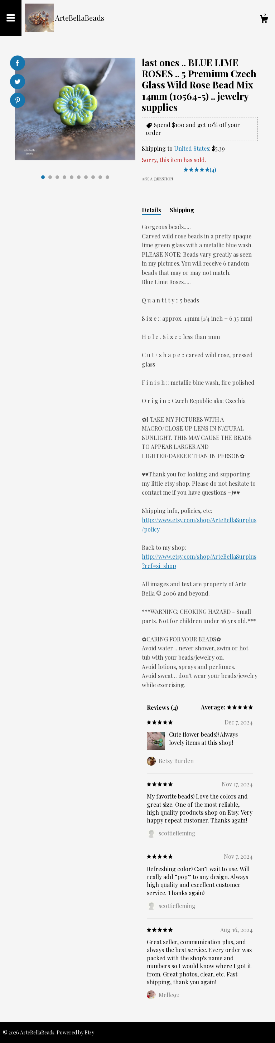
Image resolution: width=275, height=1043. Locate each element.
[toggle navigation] (10, 18)
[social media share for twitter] (18, 82)
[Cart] (264, 19)
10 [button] (107, 177)
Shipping (182, 210)
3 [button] (57, 177)
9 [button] (100, 177)
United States (191, 148)
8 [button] (93, 177)
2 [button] (50, 177)
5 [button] (71, 177)
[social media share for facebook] (17, 63)
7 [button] (86, 177)
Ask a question (157, 178)
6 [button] (79, 177)
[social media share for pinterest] (18, 101)
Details (151, 210)
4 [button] (64, 177)
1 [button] (43, 177)
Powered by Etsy (75, 1032)
